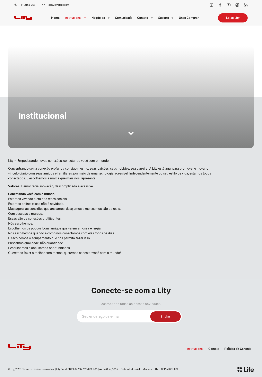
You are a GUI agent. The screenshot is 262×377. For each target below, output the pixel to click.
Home (55, 18)
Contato (145, 17)
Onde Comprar (189, 18)
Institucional (75, 17)
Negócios (100, 17)
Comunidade (123, 18)
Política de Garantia (237, 349)
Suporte (166, 17)
